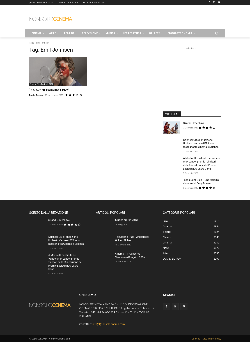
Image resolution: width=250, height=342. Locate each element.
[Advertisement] (152, 18)
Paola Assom (36, 95)
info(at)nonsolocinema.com (109, 324)
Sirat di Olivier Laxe (194, 123)
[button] (216, 33)
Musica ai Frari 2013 (126, 220)
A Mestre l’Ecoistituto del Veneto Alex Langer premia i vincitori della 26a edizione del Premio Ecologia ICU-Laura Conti (65, 262)
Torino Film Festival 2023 (41, 84)
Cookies (196, 338)
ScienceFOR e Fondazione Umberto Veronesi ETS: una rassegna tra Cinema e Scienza (201, 143)
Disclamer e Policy (212, 338)
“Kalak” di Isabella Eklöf (49, 90)
